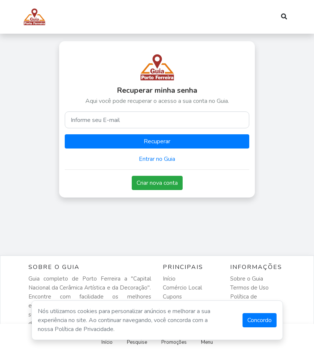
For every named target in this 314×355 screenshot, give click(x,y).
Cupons (172, 296)
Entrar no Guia (157, 159)
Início (169, 278)
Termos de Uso (249, 287)
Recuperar (157, 141)
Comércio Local (182, 287)
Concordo (259, 320)
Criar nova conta (157, 183)
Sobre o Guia (246, 278)
